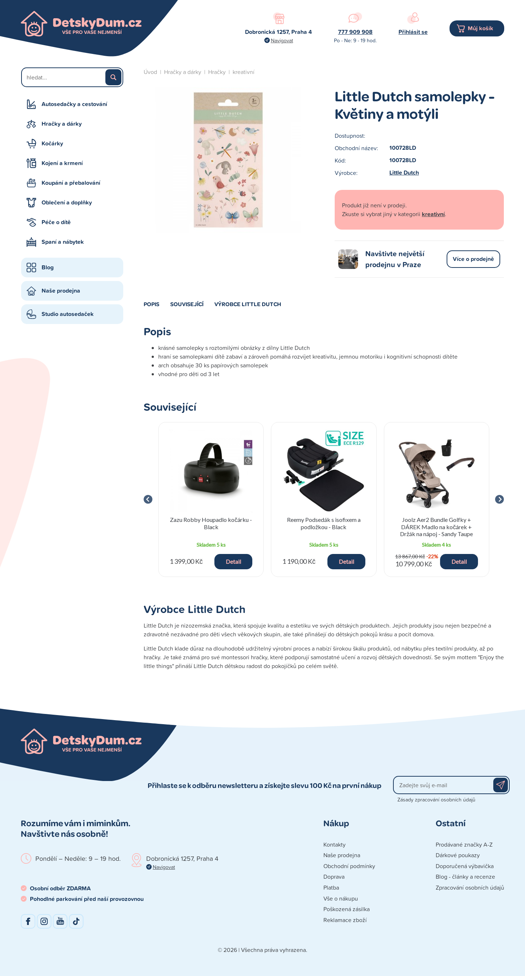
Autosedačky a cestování (74, 104)
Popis (151, 304)
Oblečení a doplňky (67, 202)
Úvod (150, 72)
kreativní (243, 72)
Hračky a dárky (62, 124)
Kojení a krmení (62, 163)
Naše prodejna (61, 290)
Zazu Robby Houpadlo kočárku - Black (211, 523)
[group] (211, 499)
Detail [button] (233, 561)
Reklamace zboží (345, 920)
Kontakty (334, 844)
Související (186, 304)
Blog (48, 267)
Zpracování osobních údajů (470, 887)
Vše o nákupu (340, 898)
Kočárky (52, 143)
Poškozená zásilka (346, 909)
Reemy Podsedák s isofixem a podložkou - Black (324, 523)
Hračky (217, 72)
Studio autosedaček (68, 314)
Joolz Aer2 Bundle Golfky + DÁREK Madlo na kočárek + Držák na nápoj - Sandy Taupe (436, 526)
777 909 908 (355, 32)
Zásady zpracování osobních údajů (436, 799)
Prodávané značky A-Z (464, 844)
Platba (331, 887)
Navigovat (282, 40)
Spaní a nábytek (63, 242)
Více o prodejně (473, 259)
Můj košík (480, 28)
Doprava (334, 876)
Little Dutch (404, 172)
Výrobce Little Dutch (247, 304)
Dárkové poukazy (458, 855)
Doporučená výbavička (465, 866)
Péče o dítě (56, 222)
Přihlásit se (413, 32)
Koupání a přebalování (71, 183)
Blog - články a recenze (465, 876)
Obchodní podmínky (349, 866)
